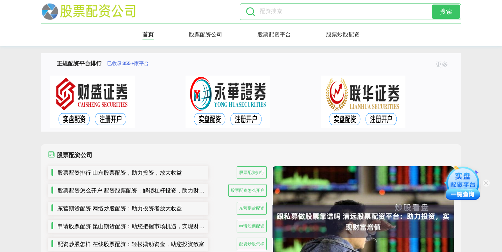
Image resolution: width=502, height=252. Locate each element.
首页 (148, 34)
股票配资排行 (251, 172)
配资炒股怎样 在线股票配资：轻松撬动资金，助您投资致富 (130, 244)
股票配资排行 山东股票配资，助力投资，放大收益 (119, 173)
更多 (444, 64)
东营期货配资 (251, 208)
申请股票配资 (251, 226)
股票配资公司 (205, 34)
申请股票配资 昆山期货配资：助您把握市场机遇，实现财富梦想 (136, 226)
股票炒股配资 (343, 34)
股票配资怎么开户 (247, 190)
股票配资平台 (274, 34)
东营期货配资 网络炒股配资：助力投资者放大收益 (119, 208)
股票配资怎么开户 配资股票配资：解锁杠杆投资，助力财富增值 (136, 191)
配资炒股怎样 (251, 243)
